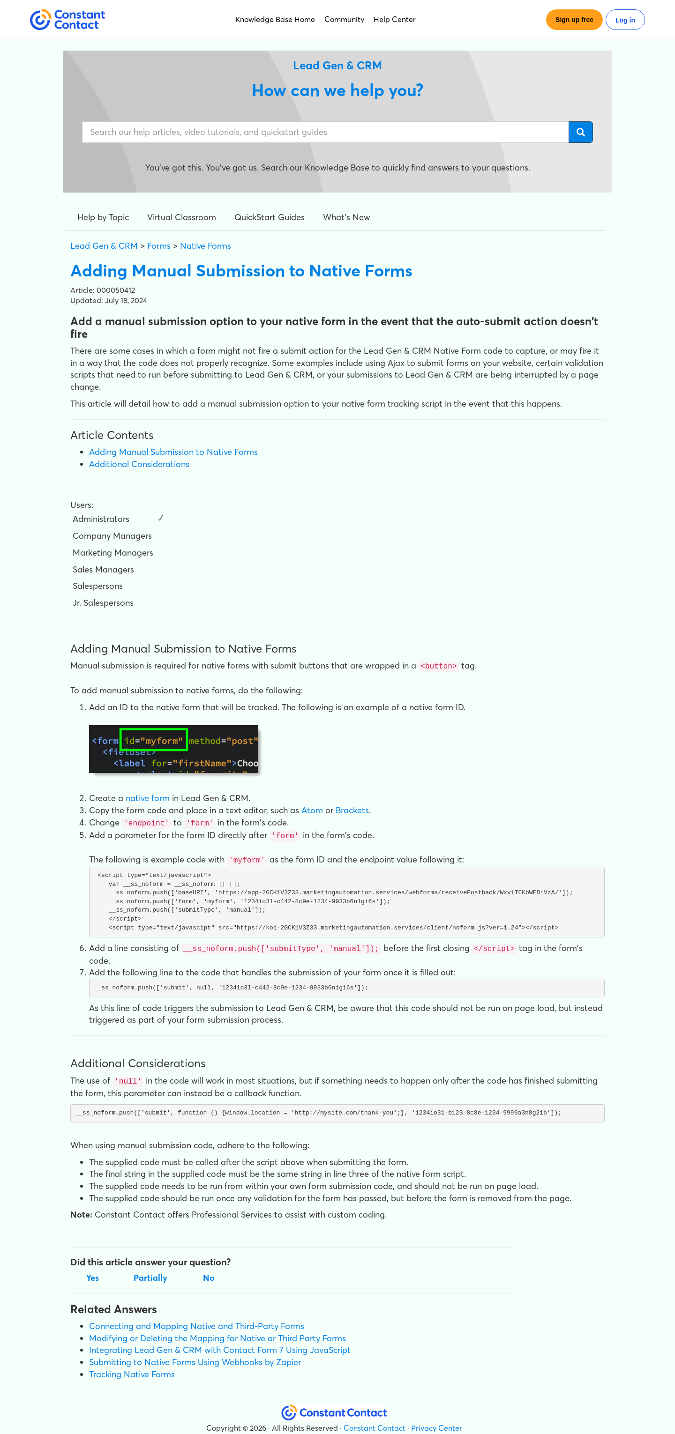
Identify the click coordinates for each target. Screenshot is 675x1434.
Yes (92, 1273)
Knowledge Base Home (275, 19)
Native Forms (205, 245)
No (209, 1273)
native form (148, 797)
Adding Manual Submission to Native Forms (173, 451)
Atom (312, 809)
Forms (159, 245)
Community (344, 19)
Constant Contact (374, 1423)
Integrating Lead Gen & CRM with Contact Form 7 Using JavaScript (220, 1346)
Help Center (395, 19)
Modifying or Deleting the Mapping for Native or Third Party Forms (217, 1334)
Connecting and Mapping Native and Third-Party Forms (196, 1321)
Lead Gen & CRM (104, 245)
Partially (150, 1273)
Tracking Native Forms (132, 1370)
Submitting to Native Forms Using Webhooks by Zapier (195, 1357)
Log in (625, 20)
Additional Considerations (139, 464)
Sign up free (574, 19)
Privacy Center (436, 1423)
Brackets (352, 809)
